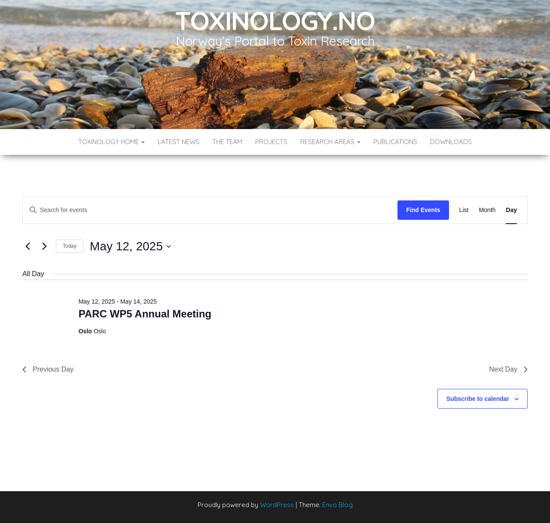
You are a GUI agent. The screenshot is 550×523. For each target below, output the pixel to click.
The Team (227, 142)
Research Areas (330, 142)
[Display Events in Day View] (511, 210)
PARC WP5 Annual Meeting (145, 314)
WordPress (277, 505)
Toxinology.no (275, 20)
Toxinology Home (111, 142)
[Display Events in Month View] (487, 210)
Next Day (508, 369)
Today (69, 246)
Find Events (423, 209)
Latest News (178, 142)
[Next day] (44, 246)
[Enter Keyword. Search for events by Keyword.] (210, 210)
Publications (395, 142)
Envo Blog (337, 505)
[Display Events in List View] (464, 210)
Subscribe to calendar (477, 398)
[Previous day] (27, 246)
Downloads (451, 142)
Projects (271, 142)
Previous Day (47, 369)
